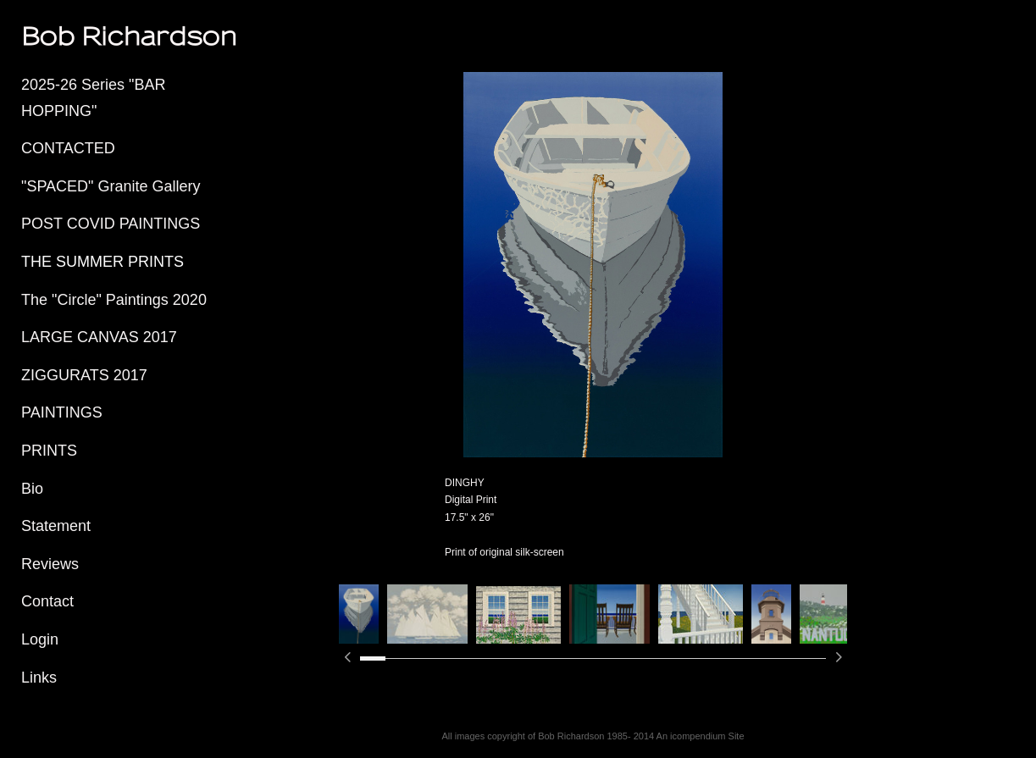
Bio (32, 488)
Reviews (50, 564)
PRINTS (49, 450)
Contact (47, 601)
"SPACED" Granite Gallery (111, 186)
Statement (56, 525)
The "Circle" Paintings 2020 (114, 299)
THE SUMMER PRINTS (102, 261)
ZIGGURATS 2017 (84, 375)
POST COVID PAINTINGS (110, 223)
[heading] (63, 36)
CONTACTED (68, 148)
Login (39, 639)
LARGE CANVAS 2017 (99, 337)
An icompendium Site (701, 736)
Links (39, 677)
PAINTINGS (61, 412)
